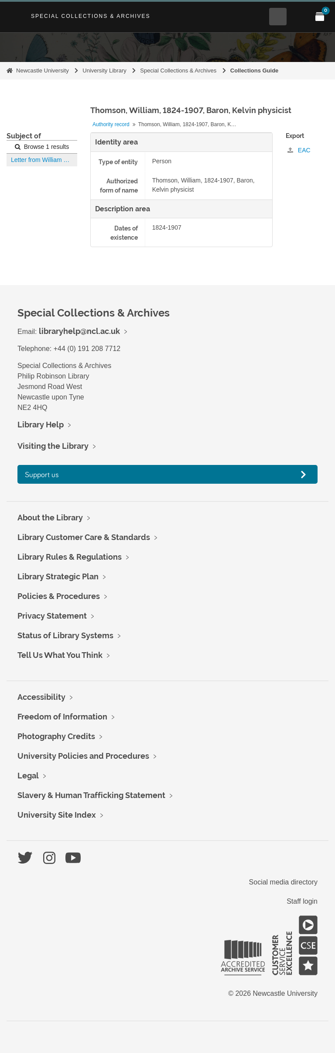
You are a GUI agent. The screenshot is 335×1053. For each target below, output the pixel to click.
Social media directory (283, 882)
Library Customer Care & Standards (83, 537)
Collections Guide (254, 70)
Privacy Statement (52, 615)
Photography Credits (56, 736)
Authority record (111, 124)
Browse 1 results (42, 146)
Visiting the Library (53, 446)
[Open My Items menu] (319, 16)
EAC (299, 150)
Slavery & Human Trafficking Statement (91, 795)
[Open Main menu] (299, 16)
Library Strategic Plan (58, 576)
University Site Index (56, 814)
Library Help (40, 424)
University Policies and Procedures (83, 755)
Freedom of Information (62, 716)
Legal (28, 775)
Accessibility (41, 697)
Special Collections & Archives (90, 16)
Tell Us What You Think (60, 655)
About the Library (50, 517)
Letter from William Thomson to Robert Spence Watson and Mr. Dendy (44, 159)
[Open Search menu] (278, 16)
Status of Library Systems (65, 635)
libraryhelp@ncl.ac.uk (79, 331)
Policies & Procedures (58, 596)
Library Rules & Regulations (69, 556)
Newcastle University (42, 70)
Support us (42, 474)
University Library (104, 70)
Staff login (302, 901)
